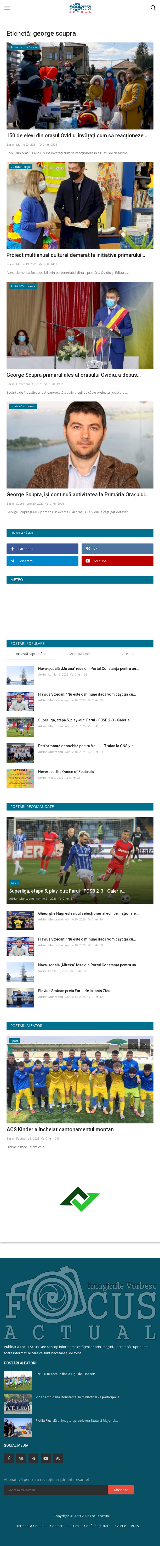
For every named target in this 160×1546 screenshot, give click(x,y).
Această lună (80, 653)
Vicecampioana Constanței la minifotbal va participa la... (79, 1397)
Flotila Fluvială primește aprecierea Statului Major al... (77, 1421)
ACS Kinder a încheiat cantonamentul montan (60, 1129)
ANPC (135, 1525)
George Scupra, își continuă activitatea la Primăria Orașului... (78, 494)
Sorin (10, 144)
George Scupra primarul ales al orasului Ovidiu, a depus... (74, 375)
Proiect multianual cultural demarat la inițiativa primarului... (76, 255)
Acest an (128, 653)
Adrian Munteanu (50, 700)
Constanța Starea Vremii (80, 609)
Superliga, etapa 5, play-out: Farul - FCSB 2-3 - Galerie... (85, 720)
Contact (56, 1525)
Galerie (120, 1525)
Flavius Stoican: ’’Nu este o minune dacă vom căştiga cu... (87, 694)
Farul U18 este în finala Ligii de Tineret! (65, 1374)
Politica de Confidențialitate (88, 1525)
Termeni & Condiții (30, 1525)
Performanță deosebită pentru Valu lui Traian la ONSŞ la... (87, 746)
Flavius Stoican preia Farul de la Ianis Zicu (74, 991)
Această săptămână (31, 653)
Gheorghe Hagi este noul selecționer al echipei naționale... (88, 913)
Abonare (120, 1489)
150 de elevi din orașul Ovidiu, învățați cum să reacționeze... (77, 135)
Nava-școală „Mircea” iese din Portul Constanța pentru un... (88, 668)
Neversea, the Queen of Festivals (66, 772)
